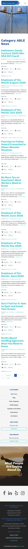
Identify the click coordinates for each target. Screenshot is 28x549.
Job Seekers (13, 416)
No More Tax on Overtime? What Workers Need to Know (11, 181)
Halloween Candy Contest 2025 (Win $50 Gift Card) (12, 53)
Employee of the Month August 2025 (13, 81)
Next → (9, 378)
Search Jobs (14, 441)
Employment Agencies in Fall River (14, 512)
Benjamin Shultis (21, 59)
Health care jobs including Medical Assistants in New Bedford (14, 526)
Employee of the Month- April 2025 (12, 275)
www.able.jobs (14, 540)
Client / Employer (14, 401)
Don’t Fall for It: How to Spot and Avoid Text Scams (13, 306)
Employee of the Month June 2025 (12, 214)
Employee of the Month (11, 106)
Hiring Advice (14, 412)
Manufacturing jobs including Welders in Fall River (14, 523)
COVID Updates (14, 405)
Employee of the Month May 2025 (11, 244)
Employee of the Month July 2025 (11, 111)
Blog (14, 397)
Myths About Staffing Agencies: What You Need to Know (12, 342)
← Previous (8, 375)
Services (14, 429)
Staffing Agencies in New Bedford (14, 510)
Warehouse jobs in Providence (14, 528)
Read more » (19, 63)
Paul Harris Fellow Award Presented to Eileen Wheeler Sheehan (13, 146)
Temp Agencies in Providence (14, 515)
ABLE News (8, 76)
